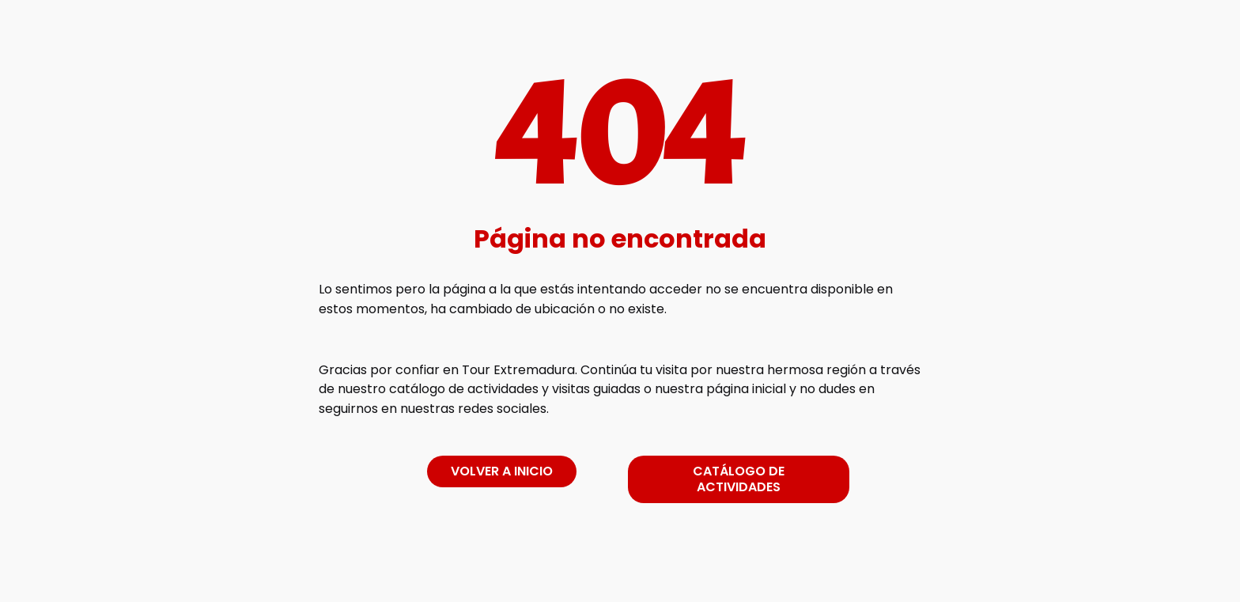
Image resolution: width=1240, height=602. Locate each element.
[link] (620, 573)
